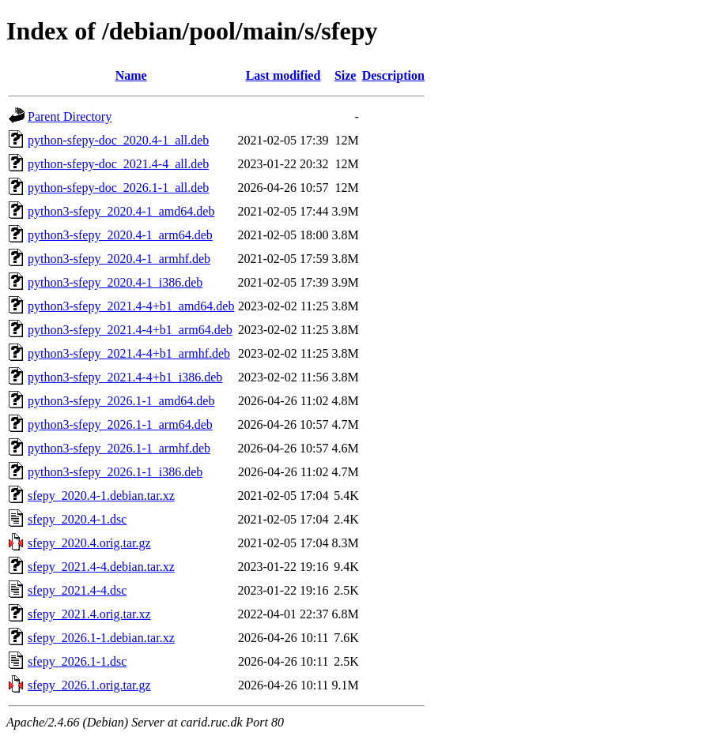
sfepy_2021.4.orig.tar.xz (89, 614)
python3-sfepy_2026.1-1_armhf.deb (119, 448)
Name (131, 75)
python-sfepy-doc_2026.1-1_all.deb (118, 187)
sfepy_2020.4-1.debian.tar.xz (101, 495)
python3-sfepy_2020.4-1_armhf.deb (119, 258)
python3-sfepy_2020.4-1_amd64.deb (121, 211)
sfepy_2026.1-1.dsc (77, 661)
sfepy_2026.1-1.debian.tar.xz (101, 637)
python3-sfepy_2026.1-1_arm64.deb (120, 424)
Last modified (283, 75)
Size (345, 75)
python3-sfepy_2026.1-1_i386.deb (115, 472)
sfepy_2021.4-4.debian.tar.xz (101, 566)
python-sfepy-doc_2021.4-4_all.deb (118, 164)
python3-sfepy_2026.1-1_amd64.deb (121, 400)
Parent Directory (69, 116)
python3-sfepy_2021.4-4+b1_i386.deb (125, 377)
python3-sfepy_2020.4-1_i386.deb (115, 282)
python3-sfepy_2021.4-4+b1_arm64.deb (130, 329)
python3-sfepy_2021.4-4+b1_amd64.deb (131, 306)
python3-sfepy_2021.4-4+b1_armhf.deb (129, 353)
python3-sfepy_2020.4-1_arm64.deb (120, 235)
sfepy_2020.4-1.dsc (77, 519)
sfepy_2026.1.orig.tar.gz (89, 685)
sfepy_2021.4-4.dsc (77, 590)
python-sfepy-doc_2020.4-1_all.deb (118, 140)
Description (393, 75)
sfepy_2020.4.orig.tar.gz (89, 543)
